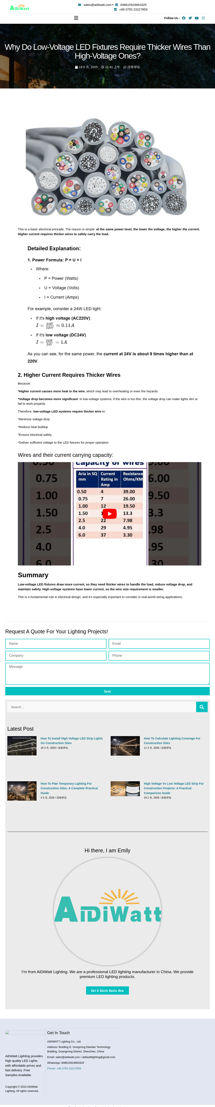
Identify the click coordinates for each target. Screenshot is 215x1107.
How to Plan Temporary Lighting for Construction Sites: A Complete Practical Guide (69, 788)
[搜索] (202, 707)
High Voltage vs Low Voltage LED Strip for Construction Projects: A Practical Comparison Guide (174, 788)
